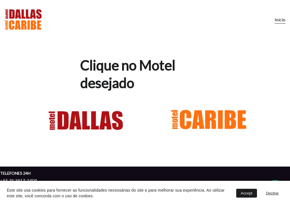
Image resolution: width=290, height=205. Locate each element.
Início (280, 19)
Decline (272, 193)
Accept (246, 193)
